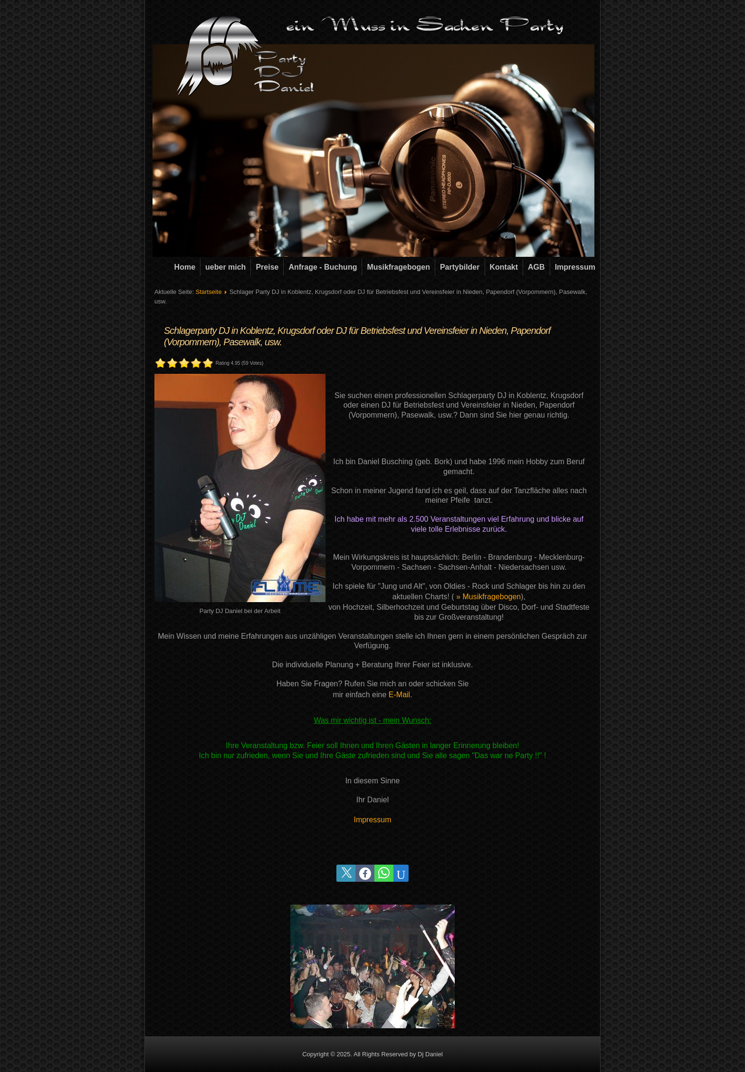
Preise (267, 267)
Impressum (575, 267)
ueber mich (225, 267)
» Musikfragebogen (488, 597)
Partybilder (460, 267)
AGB (536, 267)
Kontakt (504, 267)
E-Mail (399, 695)
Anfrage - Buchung (322, 267)
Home (184, 267)
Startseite (209, 291)
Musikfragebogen (398, 267)
